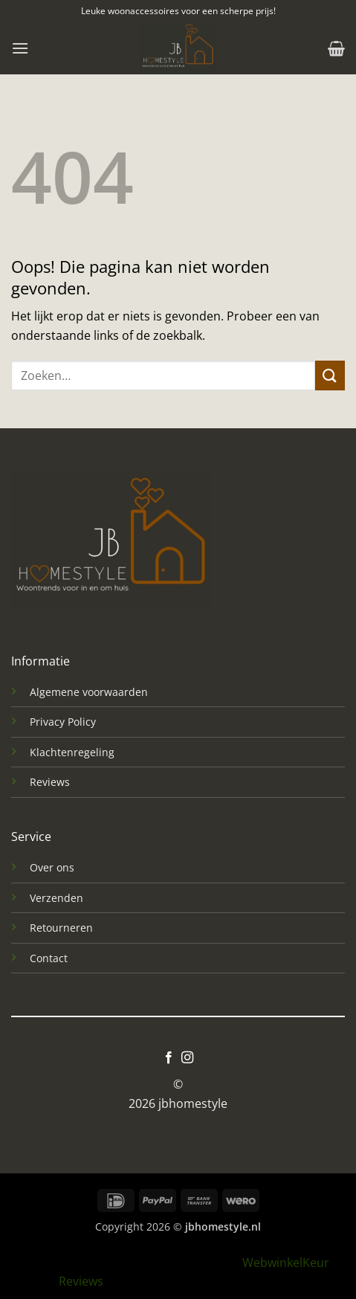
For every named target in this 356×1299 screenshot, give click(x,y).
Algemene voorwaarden (89, 692)
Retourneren (61, 928)
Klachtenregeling (72, 752)
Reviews (50, 782)
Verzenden (56, 898)
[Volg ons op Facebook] (169, 1058)
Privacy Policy (63, 722)
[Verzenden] (330, 375)
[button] (20, 48)
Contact (49, 958)
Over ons (52, 867)
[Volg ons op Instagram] (187, 1058)
